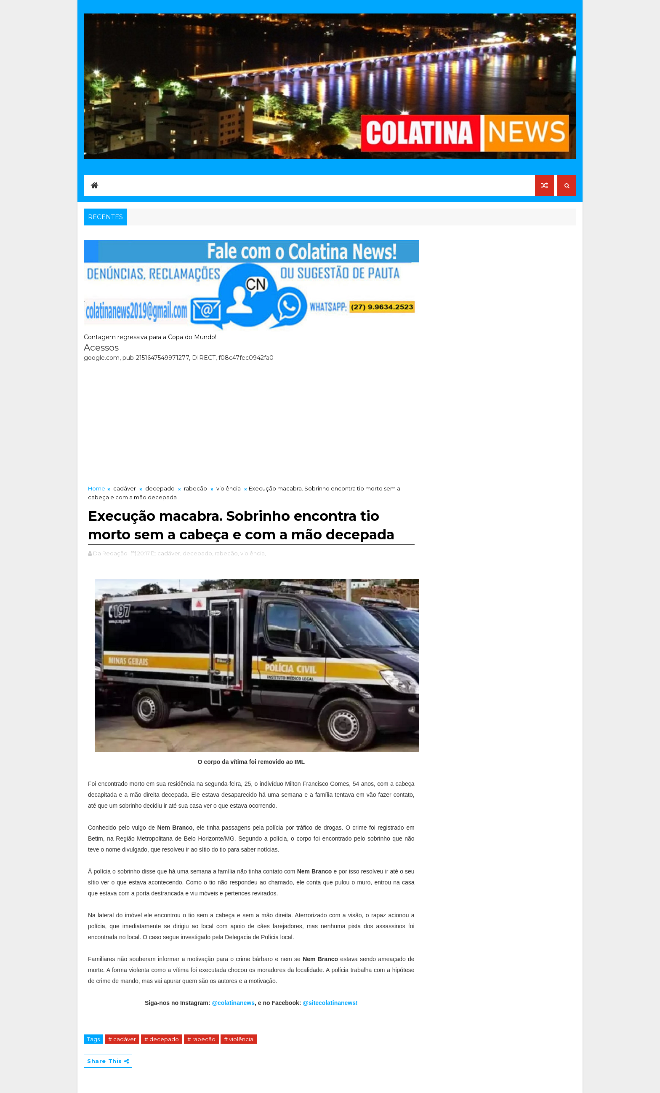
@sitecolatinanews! (330, 1002)
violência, (253, 553)
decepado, (198, 553)
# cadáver (122, 1039)
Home (96, 488)
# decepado (161, 1039)
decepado (160, 488)
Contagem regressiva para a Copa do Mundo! (150, 337)
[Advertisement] (251, 421)
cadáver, (169, 553)
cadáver (124, 488)
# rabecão (201, 1039)
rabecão (195, 488)
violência (228, 488)
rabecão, (227, 553)
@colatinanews (233, 1002)
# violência (238, 1039)
